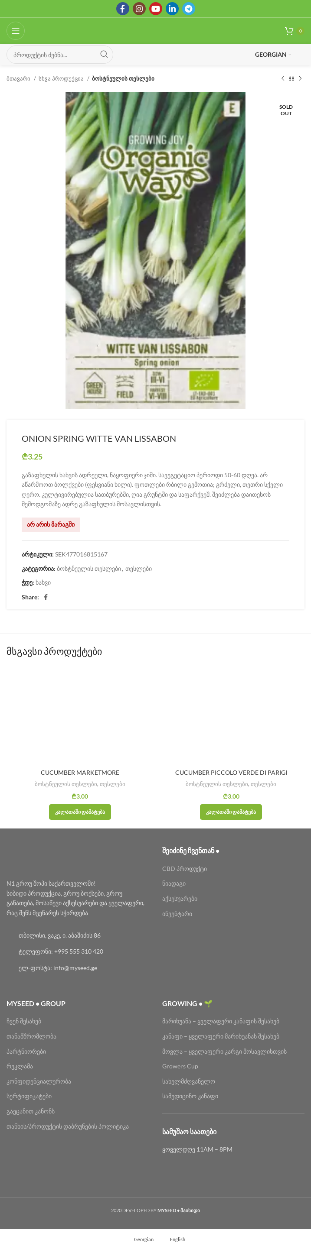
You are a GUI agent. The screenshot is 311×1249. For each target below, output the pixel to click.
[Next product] (300, 78)
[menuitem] (140, 1239)
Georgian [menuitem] (144, 1239)
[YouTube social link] (155, 8)
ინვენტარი (177, 913)
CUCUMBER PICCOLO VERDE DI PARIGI (231, 772)
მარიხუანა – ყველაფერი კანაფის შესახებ (221, 1021)
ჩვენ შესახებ (24, 1021)
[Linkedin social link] (172, 8)
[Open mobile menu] (15, 30)
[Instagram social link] (139, 8)
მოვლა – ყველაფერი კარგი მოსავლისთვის (224, 1051)
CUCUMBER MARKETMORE (80, 772)
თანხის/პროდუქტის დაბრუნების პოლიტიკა (68, 1126)
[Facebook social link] (122, 8)
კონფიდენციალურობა (39, 1081)
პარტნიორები (26, 1051)
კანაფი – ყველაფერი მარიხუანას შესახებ (220, 1036)
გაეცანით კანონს (31, 1111)
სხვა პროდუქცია (62, 78)
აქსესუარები (179, 898)
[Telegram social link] (188, 8)
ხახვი (43, 582)
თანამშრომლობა (31, 1036)
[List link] (78, 935)
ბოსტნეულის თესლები (123, 78)
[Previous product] (282, 78)
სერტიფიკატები (29, 1096)
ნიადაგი (174, 883)
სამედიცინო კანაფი (190, 1096)
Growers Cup (180, 1066)
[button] (80, 812)
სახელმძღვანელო (188, 1081)
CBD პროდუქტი (184, 868)
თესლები (138, 568)
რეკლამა (20, 1066)
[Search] (60, 54)
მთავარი (19, 78)
